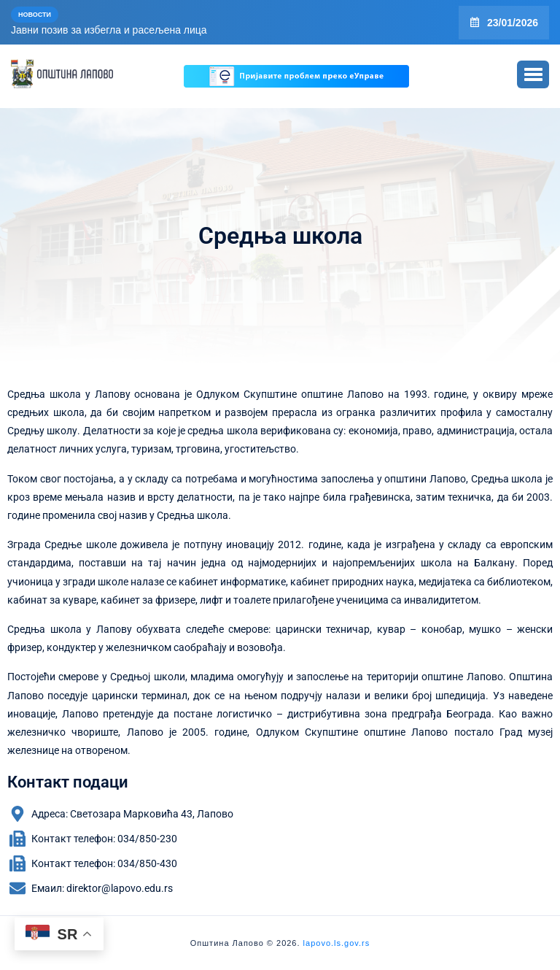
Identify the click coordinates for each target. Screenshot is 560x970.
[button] (533, 74)
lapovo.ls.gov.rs (335, 943)
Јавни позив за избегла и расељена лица (109, 30)
